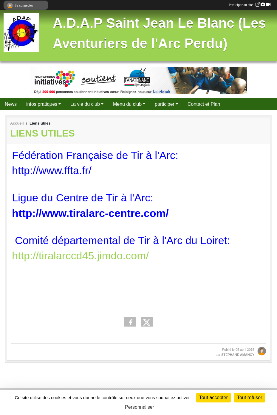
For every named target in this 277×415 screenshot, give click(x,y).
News (11, 104)
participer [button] (164, 104)
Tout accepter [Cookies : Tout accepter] (213, 397)
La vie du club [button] (85, 104)
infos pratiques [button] (41, 104)
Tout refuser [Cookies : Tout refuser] (249, 397)
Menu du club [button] (127, 104)
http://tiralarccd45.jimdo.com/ (80, 255)
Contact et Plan (204, 104)
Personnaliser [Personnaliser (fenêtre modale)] (139, 407)
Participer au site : (249, 5)
